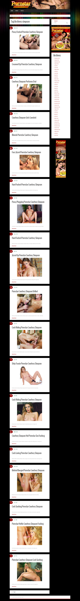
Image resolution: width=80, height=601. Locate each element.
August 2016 (57, 69)
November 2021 (57, 58)
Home (12, 11)
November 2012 (57, 103)
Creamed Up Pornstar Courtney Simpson (27, 64)
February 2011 (57, 120)
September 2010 (57, 129)
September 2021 (57, 62)
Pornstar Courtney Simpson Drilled (25, 291)
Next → (15, 592)
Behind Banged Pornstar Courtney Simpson (29, 470)
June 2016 (56, 73)
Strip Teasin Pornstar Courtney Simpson (27, 363)
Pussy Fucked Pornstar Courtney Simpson (28, 32)
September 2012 (57, 107)
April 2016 (56, 77)
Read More (14, 54)
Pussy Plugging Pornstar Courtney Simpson (29, 202)
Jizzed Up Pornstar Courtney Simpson (26, 255)
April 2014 (56, 90)
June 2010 (56, 135)
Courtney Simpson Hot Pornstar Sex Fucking (29, 436)
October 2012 (57, 105)
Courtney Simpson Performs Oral (24, 81)
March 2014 (56, 92)
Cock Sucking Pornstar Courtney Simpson (28, 506)
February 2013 (57, 97)
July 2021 (56, 65)
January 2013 (57, 99)
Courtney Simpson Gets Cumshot (24, 117)
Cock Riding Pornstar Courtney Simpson (27, 327)
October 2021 (57, 60)
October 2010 (57, 127)
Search (56, 21)
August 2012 (57, 109)
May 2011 (56, 114)
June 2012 (56, 112)
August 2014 (57, 82)
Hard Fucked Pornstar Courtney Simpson (28, 184)
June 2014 (56, 86)
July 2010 (56, 133)
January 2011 (57, 122)
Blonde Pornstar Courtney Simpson (25, 135)
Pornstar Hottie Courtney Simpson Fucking (28, 524)
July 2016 (56, 71)
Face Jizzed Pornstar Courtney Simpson (27, 152)
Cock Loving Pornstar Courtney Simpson (27, 453)
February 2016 (57, 80)
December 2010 (57, 124)
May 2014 (56, 88)
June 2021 (56, 67)
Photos (22, 11)
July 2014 (56, 84)
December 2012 (57, 101)
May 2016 (56, 75)
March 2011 (56, 118)
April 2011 (56, 116)
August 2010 (57, 131)
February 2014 (57, 94)
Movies (17, 11)
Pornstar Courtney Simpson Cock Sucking (28, 560)
